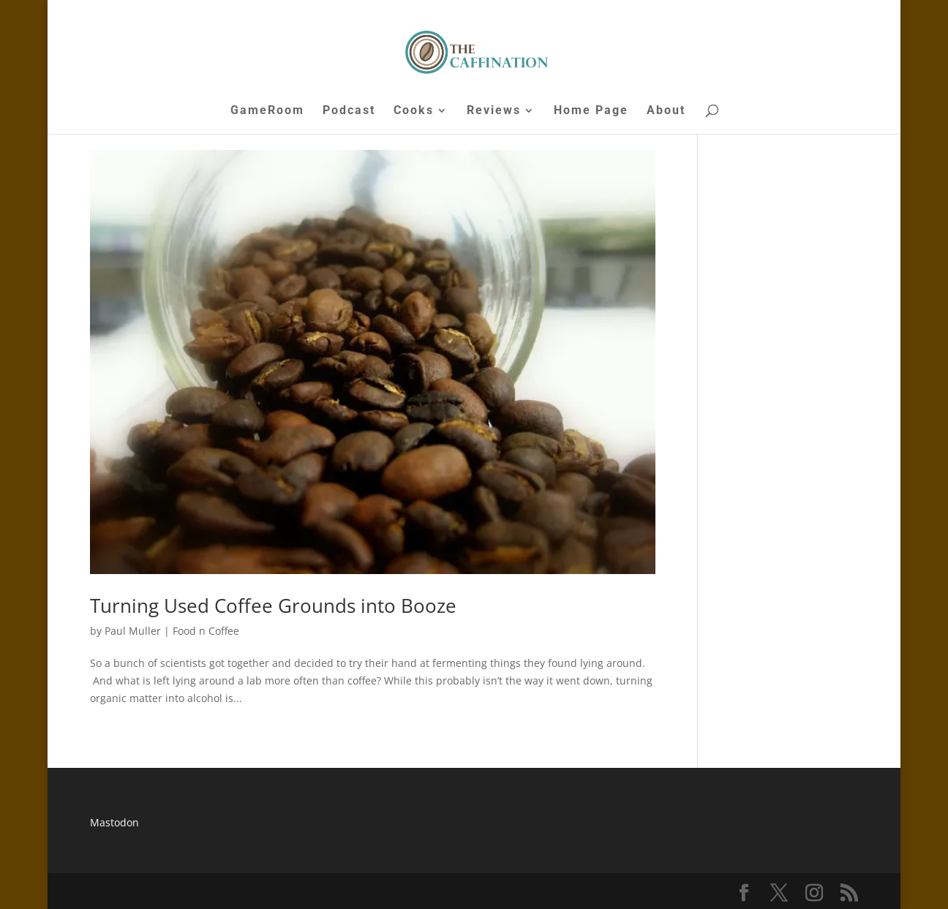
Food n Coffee (206, 631)
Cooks (414, 111)
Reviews (494, 111)
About (666, 111)
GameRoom (267, 111)
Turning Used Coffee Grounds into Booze (273, 605)
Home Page (591, 111)
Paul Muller (133, 631)
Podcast (349, 111)
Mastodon (114, 822)
